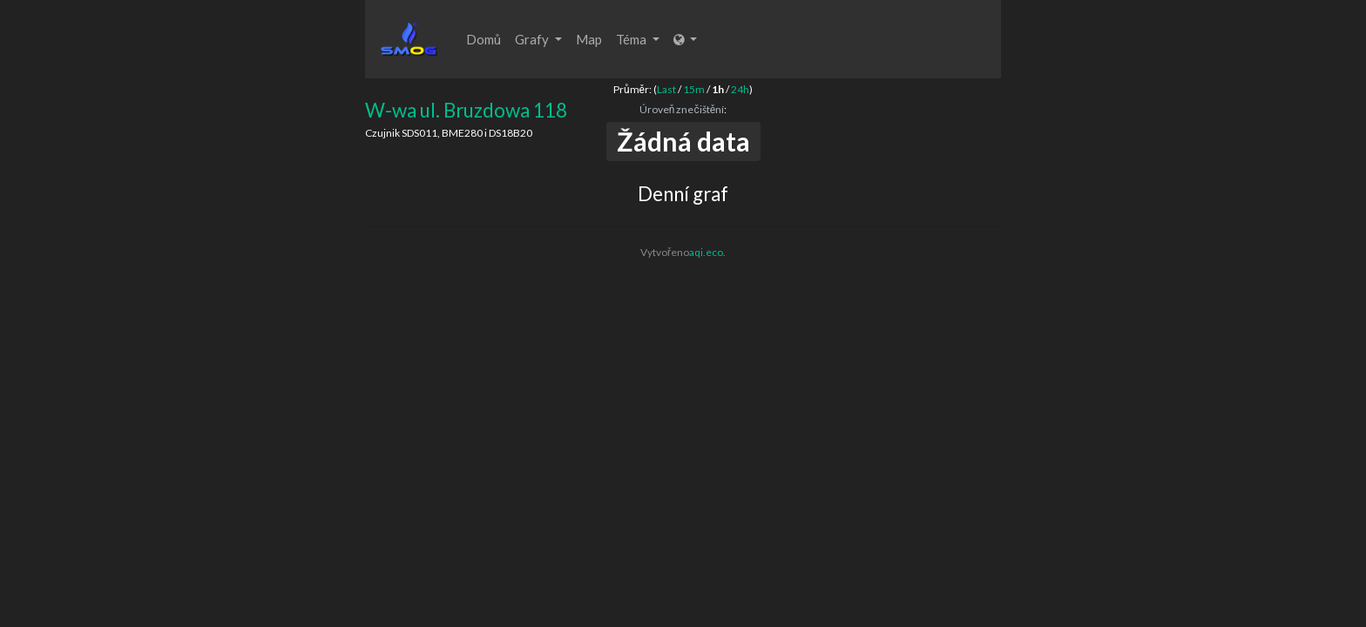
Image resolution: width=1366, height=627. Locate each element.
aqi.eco (706, 252)
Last (666, 89)
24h (740, 89)
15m (694, 89)
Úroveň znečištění (681, 109)
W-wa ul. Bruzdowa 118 (466, 110)
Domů (483, 39)
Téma (637, 39)
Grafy (538, 39)
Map (589, 39)
